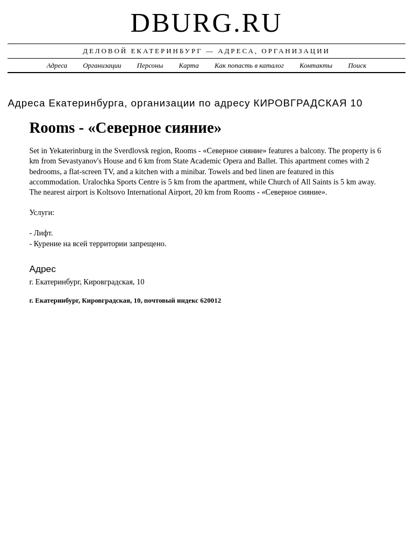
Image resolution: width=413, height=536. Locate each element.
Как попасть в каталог (249, 65)
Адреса (57, 65)
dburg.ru (207, 23)
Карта (188, 65)
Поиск (357, 65)
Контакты (316, 65)
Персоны (150, 65)
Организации (102, 65)
